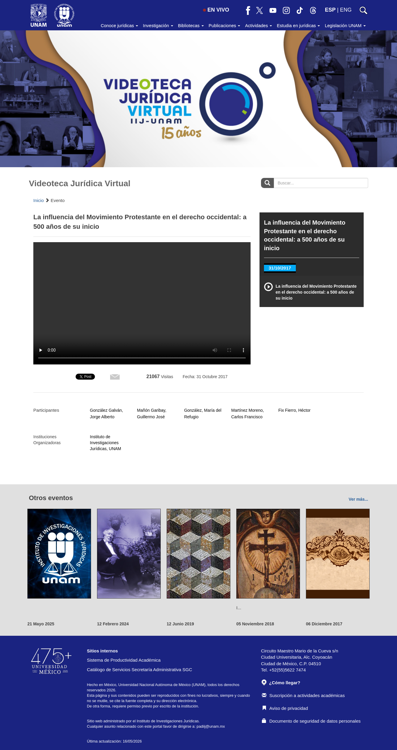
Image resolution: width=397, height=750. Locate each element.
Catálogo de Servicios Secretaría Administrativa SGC (139, 669)
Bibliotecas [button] (191, 25)
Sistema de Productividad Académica (124, 660)
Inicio (38, 200)
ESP (330, 10)
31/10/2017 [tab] (280, 267)
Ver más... (358, 499)
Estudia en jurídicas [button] (298, 25)
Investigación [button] (158, 25)
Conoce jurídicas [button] (119, 25)
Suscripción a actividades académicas (303, 695)
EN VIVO (216, 10)
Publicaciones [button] (224, 25)
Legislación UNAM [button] (345, 25)
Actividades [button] (258, 25)
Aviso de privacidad (285, 708)
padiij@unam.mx (211, 726)
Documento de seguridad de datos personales (311, 721)
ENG (345, 10)
